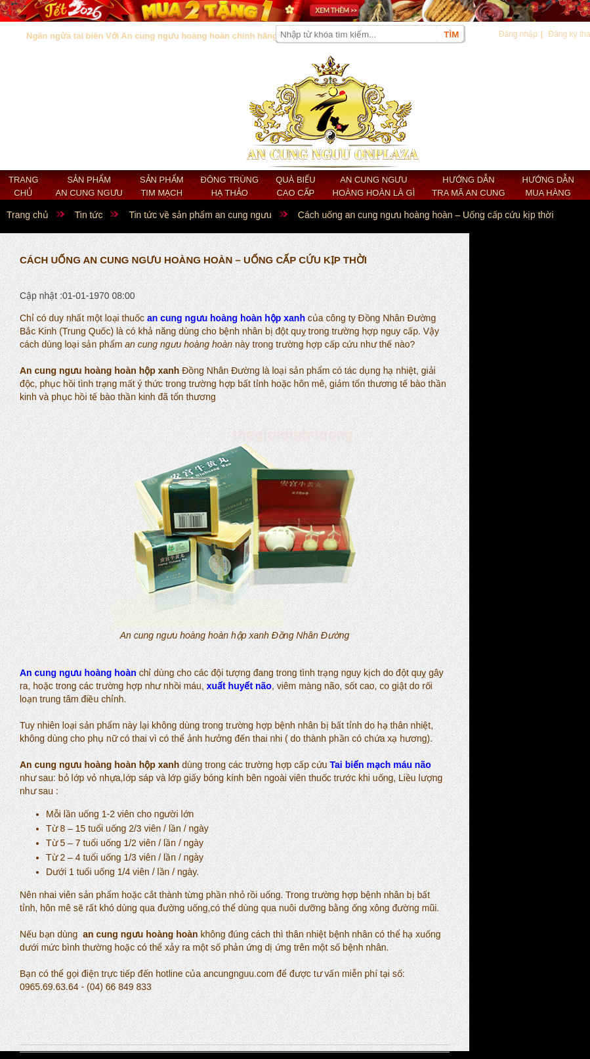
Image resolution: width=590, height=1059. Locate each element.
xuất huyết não (239, 686)
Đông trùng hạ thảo (230, 186)
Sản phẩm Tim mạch (162, 186)
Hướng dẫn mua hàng (548, 186)
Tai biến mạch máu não (380, 764)
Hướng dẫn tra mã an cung (468, 186)
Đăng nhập (518, 34)
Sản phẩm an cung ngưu (89, 186)
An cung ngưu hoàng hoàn (78, 672)
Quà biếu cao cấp (295, 186)
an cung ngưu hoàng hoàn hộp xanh (226, 318)
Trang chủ (24, 186)
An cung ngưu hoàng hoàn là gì (374, 186)
